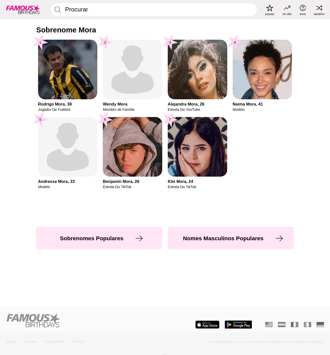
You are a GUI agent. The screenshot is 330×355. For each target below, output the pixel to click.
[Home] (84, 321)
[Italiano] (307, 324)
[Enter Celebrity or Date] (154, 9)
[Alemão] (320, 324)
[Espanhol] (281, 324)
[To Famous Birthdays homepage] (23, 9)
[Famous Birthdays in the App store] (207, 325)
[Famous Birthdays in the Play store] (238, 325)
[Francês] (294, 324)
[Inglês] (269, 324)
